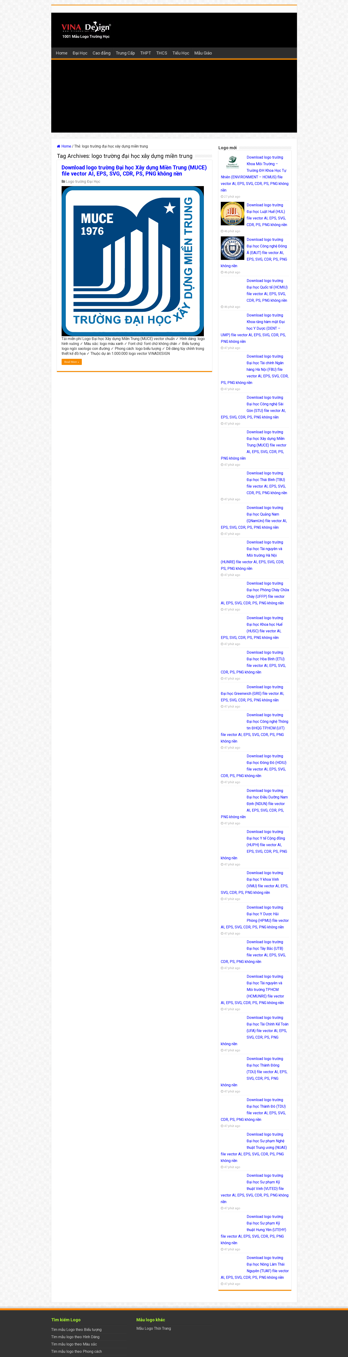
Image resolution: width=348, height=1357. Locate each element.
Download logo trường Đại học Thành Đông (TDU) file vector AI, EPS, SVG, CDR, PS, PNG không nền (254, 1071)
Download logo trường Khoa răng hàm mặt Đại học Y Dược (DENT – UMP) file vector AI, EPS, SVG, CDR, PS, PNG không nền (253, 328)
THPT (145, 53)
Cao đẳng (102, 53)
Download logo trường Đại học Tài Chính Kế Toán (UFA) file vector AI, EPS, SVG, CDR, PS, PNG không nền (255, 1030)
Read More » (71, 362)
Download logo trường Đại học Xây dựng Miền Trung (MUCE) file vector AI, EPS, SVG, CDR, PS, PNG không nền (134, 170)
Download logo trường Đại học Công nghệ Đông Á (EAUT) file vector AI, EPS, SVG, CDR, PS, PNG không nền (254, 252)
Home (61, 53)
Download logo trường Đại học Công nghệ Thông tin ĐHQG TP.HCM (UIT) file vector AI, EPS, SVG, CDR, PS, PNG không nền (254, 728)
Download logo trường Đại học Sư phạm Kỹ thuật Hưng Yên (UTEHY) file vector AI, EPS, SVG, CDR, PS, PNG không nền (253, 1229)
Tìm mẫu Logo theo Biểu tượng (76, 1329)
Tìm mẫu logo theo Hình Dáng (75, 1337)
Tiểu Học (180, 53)
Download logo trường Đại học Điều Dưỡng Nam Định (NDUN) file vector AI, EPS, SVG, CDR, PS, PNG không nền (254, 803)
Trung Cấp (125, 53)
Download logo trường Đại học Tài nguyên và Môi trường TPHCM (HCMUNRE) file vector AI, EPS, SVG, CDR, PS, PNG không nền (252, 989)
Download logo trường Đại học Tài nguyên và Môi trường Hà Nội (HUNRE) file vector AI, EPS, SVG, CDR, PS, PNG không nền (252, 555)
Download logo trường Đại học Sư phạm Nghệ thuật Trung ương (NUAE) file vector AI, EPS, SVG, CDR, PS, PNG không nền (254, 1147)
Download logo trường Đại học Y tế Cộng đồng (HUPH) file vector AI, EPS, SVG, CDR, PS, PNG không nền (254, 844)
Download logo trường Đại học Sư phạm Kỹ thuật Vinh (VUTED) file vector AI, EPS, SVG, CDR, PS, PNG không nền (255, 1188)
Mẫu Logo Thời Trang (153, 1328)
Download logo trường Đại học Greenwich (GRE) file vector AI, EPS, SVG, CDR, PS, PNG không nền (252, 693)
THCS (161, 53)
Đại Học (80, 53)
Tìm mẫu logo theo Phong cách (76, 1351)
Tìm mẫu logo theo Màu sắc (74, 1344)
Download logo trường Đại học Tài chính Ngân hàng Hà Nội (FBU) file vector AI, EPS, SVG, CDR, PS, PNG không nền (255, 369)
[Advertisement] (174, 97)
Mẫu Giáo (203, 53)
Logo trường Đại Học (83, 181)
